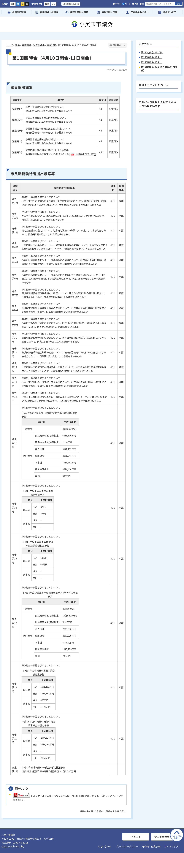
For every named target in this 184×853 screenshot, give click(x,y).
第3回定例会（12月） (152, 52)
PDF (136, 3)
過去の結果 (38, 45)
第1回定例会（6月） (151, 62)
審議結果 (26, 45)
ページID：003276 (117, 69)
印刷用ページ (119, 45)
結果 (17, 45)
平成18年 (51, 45)
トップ (9, 45)
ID (143, 3)
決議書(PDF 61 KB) (82, 154)
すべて (118, 3)
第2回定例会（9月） (151, 57)
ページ (128, 3)
